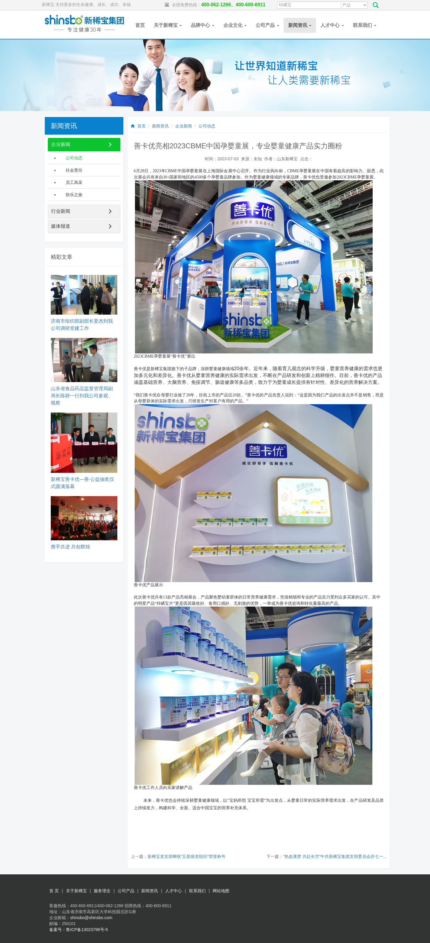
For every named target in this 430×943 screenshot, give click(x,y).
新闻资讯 (299, 25)
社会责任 (74, 170)
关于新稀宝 (168, 25)
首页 (140, 25)
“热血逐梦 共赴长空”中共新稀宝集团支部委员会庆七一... (335, 856)
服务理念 (102, 890)
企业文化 (235, 25)
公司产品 (267, 25)
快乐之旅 (74, 194)
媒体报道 (60, 226)
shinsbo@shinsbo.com (91, 917)
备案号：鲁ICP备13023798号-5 (78, 929)
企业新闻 (183, 126)
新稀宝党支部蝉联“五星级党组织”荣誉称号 (186, 856)
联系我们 (364, 25)
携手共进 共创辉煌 (70, 546)
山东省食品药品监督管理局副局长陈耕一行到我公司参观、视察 (82, 395)
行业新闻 (60, 211)
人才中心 (332, 25)
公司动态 (207, 126)
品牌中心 (202, 25)
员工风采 (74, 182)
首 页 (54, 890)
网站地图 (221, 890)
